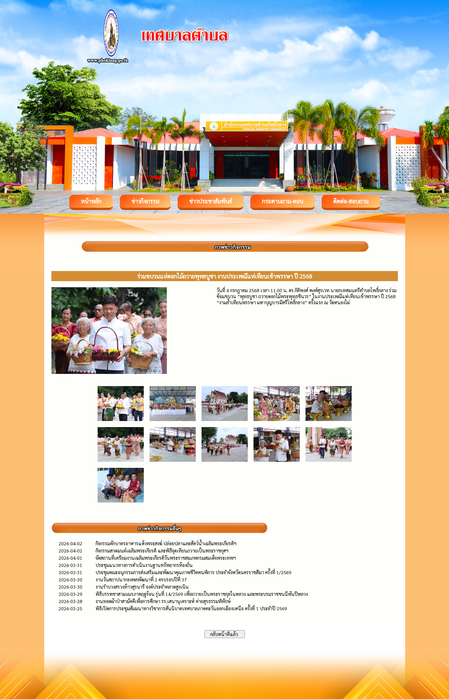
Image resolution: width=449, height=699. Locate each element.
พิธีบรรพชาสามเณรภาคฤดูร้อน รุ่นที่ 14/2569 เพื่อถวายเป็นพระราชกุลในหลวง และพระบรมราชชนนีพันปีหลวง (202, 594)
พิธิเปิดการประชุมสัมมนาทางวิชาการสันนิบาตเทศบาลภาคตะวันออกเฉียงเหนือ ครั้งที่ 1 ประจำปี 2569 (191, 608)
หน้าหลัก (91, 201)
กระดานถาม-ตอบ (282, 201)
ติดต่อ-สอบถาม (350, 201)
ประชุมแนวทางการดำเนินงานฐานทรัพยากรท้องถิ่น (144, 565)
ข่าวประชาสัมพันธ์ (210, 201)
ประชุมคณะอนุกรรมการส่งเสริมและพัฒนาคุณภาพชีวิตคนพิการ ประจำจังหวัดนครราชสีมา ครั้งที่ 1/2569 (193, 572)
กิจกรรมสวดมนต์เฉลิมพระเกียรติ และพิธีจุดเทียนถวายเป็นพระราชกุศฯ (162, 551)
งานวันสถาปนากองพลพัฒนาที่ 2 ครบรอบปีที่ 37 (141, 579)
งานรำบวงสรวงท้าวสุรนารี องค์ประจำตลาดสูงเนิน (142, 587)
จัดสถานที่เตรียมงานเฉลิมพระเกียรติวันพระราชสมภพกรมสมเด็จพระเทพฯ (166, 558)
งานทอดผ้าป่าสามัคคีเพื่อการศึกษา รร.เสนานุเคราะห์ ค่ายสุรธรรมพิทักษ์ (163, 601)
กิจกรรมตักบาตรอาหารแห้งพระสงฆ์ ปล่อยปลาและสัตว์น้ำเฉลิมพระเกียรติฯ (166, 543)
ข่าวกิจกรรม (145, 201)
